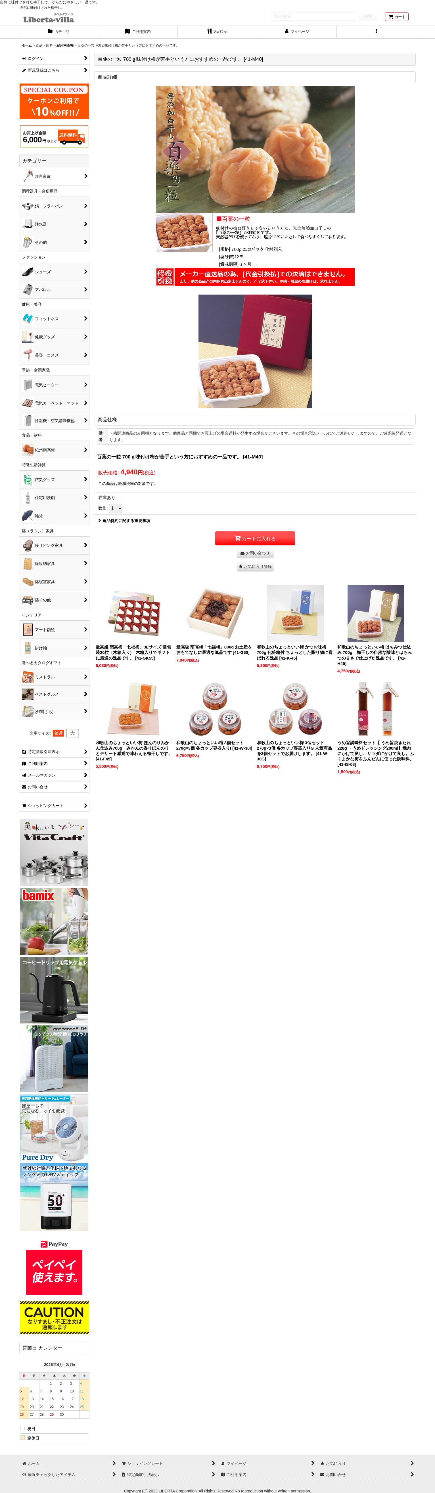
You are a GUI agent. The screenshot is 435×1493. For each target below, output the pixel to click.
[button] (376, 32)
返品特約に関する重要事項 (124, 520)
